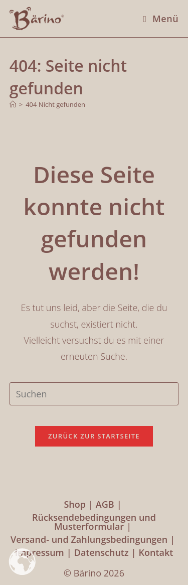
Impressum (39, 552)
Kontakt (155, 552)
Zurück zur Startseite (94, 436)
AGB (105, 504)
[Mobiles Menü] (157, 19)
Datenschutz (101, 552)
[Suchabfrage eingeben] (94, 393)
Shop (75, 504)
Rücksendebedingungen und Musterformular (94, 521)
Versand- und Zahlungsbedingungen (89, 539)
